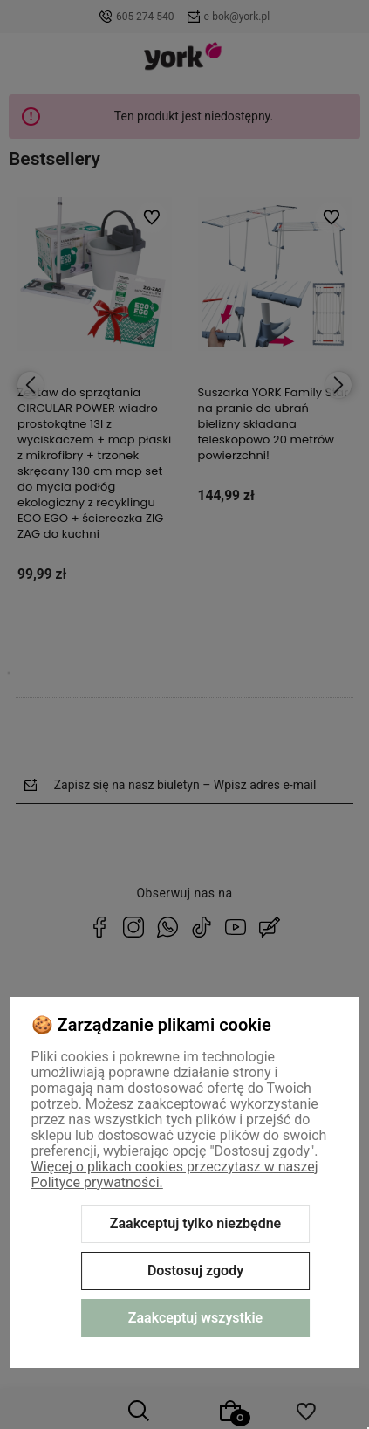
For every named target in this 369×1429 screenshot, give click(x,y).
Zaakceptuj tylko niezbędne (195, 1223)
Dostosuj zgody (195, 1270)
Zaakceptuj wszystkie (195, 1317)
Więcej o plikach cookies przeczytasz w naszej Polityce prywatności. (174, 1174)
